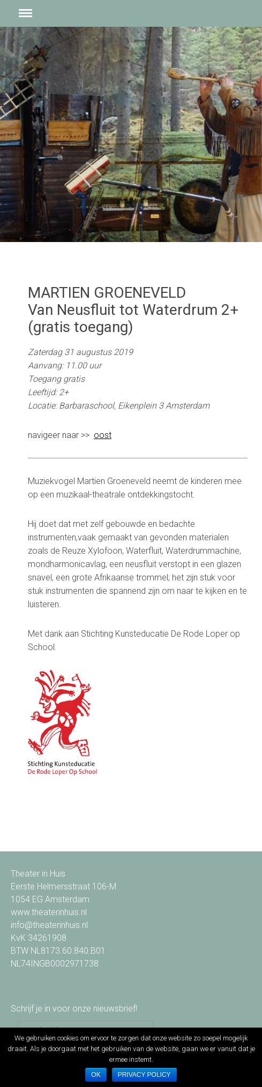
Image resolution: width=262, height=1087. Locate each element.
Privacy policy (144, 1074)
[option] (131, 134)
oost (102, 435)
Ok (95, 1074)
